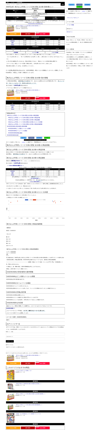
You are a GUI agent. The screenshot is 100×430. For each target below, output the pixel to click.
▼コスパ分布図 (55, 52)
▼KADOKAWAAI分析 (13, 135)
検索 (63, 4)
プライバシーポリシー (73, 17)
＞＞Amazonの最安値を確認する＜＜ (35, 181)
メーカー (13, 2)
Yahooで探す (43, 33)
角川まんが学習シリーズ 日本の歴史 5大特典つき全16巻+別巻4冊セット (30, 393)
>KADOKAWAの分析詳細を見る (35, 23)
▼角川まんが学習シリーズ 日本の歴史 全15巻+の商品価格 (23, 119)
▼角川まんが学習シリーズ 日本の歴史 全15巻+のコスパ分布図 (24, 122)
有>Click (35, 18)
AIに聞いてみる (10, 341)
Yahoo (12, 44)
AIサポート (70, 32)
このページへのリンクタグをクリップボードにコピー (35, 140)
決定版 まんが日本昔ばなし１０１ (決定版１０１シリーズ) (28, 413)
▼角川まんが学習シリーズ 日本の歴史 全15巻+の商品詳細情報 (24, 124)
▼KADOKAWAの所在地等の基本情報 (17, 126)
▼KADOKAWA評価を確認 (14, 133)
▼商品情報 (15, 52)
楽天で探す (27, 33)
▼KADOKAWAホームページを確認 (17, 130)
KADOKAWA (19, 2)
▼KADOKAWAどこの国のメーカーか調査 (19, 128)
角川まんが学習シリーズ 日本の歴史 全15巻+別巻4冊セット (28, 25)
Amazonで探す (13, 33)
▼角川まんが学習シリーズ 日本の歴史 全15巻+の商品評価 (23, 117)
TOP (8, 2)
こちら (23, 142)
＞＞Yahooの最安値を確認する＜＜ (15, 165)
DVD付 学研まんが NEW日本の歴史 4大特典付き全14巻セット (28, 383)
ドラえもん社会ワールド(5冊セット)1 (23, 370)
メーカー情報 (70, 24)
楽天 (12, 42)
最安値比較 (35, 381)
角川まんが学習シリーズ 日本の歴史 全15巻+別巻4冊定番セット (29, 404)
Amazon (13, 41)
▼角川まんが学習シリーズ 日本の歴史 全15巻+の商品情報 (23, 115)
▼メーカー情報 (35, 52)
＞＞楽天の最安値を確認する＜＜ (35, 178)
